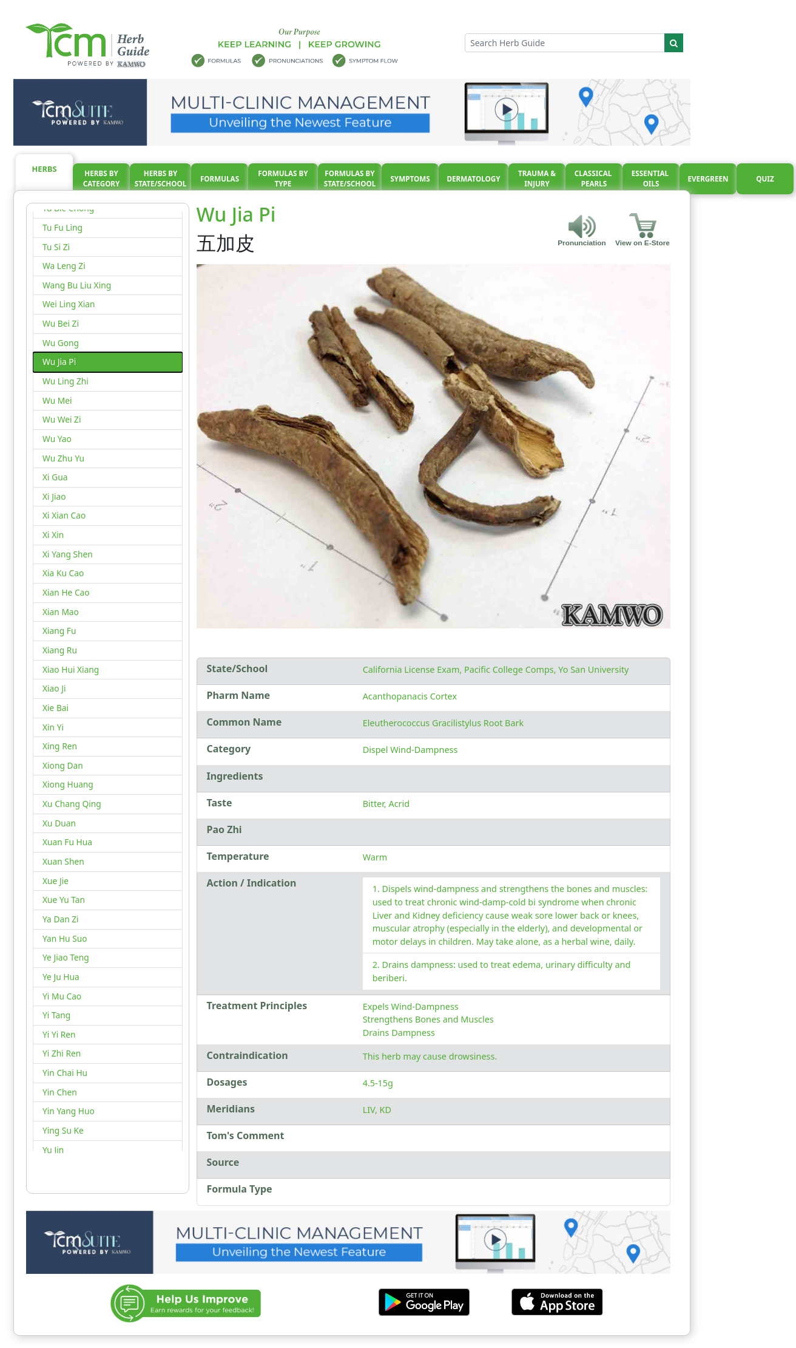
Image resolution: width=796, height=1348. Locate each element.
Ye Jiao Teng (65, 957)
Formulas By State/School (350, 179)
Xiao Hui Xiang (70, 669)
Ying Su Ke (63, 1130)
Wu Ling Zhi (65, 381)
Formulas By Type (283, 179)
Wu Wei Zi (61, 419)
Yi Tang (56, 1015)
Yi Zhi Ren (61, 1053)
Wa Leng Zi (64, 265)
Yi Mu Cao (61, 996)
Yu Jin (53, 1150)
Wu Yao (57, 438)
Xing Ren (59, 746)
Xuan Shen (63, 861)
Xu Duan (59, 823)
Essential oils (651, 179)
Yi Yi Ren (59, 1034)
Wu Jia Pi (59, 361)
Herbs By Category (101, 179)
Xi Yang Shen (67, 554)
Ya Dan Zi (60, 919)
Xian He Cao (66, 592)
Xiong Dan (62, 765)
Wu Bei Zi (60, 323)
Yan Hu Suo (64, 938)
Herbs (44, 168)
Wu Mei (57, 400)
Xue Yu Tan (63, 899)
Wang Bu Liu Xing (76, 285)
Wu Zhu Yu (63, 458)
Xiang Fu (59, 630)
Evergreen (708, 178)
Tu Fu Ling (62, 227)
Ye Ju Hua (60, 976)
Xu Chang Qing (71, 803)
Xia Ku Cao (63, 573)
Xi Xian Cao (64, 515)
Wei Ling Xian (68, 304)
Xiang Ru (59, 650)
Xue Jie (55, 881)
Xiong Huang (67, 784)
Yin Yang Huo (68, 1111)
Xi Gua (54, 477)
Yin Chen (59, 1092)
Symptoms (410, 178)
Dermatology (473, 178)
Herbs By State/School (161, 179)
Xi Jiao (54, 496)
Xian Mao (60, 612)
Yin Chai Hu (64, 1072)
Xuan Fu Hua (67, 842)
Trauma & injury (537, 179)
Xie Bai (55, 707)
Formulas (219, 178)
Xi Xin (53, 534)
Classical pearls (594, 179)
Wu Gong (60, 343)
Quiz (765, 178)
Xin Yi (53, 727)
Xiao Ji (54, 688)
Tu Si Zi (56, 247)
